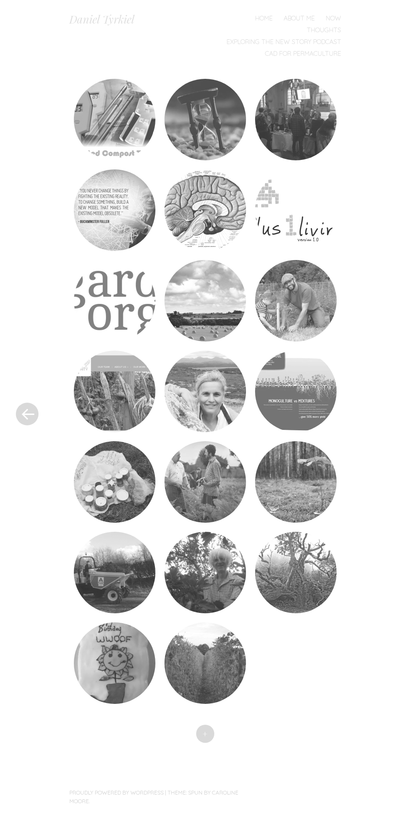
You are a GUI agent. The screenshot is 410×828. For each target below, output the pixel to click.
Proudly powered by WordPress (116, 792)
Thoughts (324, 30)
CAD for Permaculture (303, 53)
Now (333, 18)
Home (264, 18)
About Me (299, 18)
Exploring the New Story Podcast (284, 42)
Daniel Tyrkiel (102, 19)
